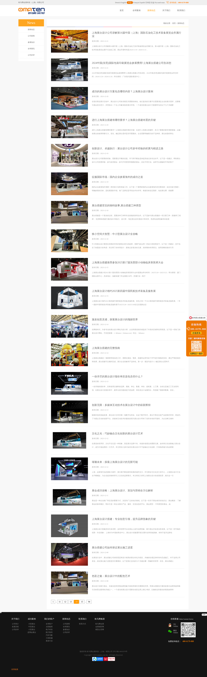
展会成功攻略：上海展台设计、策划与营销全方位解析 (122, 490)
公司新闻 (31, 36)
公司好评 (31, 55)
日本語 (148, 3)
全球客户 (49, 624)
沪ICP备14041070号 (120, 651)
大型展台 (31, 624)
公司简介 (15, 624)
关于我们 (166, 10)
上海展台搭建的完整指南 (106, 348)
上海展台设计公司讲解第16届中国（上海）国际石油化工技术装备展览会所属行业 (136, 34)
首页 (122, 10)
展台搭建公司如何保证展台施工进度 (112, 547)
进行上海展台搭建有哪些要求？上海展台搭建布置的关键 (124, 120)
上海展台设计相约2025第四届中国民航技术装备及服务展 (124, 291)
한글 (152, 3)
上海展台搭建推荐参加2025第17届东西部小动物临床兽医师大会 (127, 262)
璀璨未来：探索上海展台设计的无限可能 (115, 462)
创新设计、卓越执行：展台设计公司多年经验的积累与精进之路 (127, 148)
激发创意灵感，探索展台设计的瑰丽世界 (115, 319)
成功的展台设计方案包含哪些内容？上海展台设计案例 (122, 91)
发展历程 (15, 627)
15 (82, 602)
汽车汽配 (49, 635)
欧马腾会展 (99, 624)
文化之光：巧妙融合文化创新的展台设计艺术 (117, 433)
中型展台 (31, 627)
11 (60, 602)
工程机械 (49, 638)
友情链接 (14, 669)
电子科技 (49, 629)
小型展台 (31, 629)
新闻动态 (151, 10)
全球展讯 (31, 49)
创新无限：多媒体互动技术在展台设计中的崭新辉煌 (121, 405)
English (123, 3)
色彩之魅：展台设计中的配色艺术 (111, 576)
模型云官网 (99, 629)
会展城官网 (99, 627)
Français (136, 3)
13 (71, 602)
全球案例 (137, 10)
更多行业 (49, 641)
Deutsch (118, 3)
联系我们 (181, 10)
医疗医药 (49, 632)
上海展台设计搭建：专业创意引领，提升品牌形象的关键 (124, 519)
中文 (130, 3)
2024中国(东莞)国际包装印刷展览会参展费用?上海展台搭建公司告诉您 (131, 63)
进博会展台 (32, 632)
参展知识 (31, 42)
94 (89, 602)
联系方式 (82, 624)
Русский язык (160, 3)
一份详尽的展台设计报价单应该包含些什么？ (117, 376)
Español (142, 3)
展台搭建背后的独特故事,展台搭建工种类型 (116, 205)
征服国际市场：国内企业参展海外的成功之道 (117, 177)
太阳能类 (49, 627)
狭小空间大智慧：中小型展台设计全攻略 (115, 234)
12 (65, 602)
